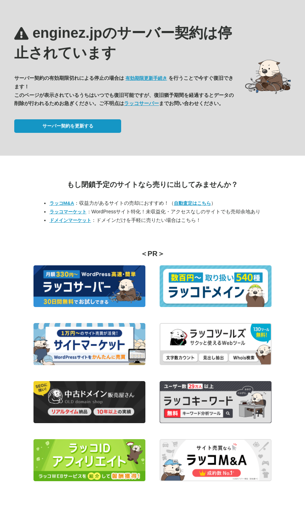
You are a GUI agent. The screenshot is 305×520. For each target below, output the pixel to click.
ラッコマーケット (68, 211)
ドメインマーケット (70, 220)
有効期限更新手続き (146, 78)
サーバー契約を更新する (67, 126)
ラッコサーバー (141, 103)
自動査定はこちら (192, 203)
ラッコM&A (62, 203)
